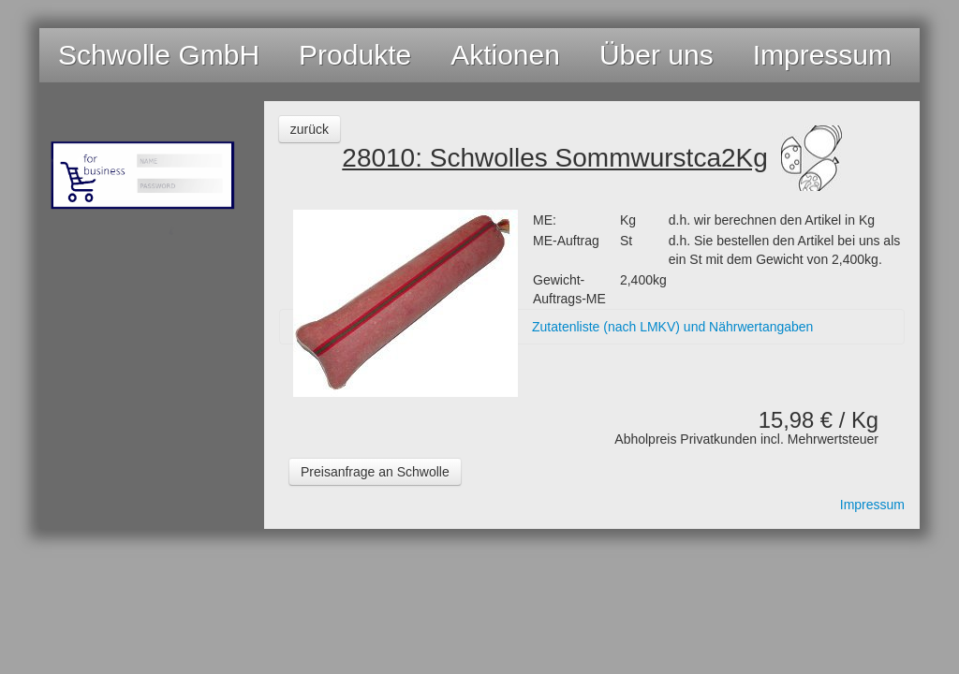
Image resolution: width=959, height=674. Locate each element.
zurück (309, 129)
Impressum (822, 54)
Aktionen (505, 54)
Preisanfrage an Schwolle (375, 471)
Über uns (656, 54)
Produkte (355, 54)
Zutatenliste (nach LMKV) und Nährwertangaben (672, 326)
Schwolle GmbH (158, 54)
